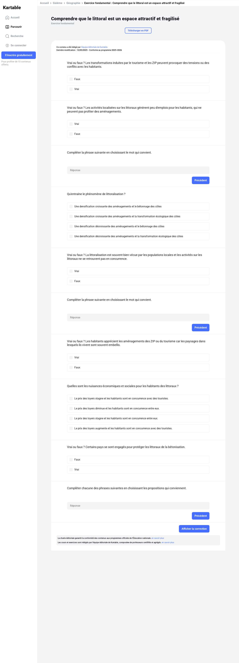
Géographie (73, 3)
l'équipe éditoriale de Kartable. (94, 47)
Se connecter (15, 45)
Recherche (14, 36)
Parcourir (13, 27)
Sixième (57, 3)
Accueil (12, 18)
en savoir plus (158, 538)
